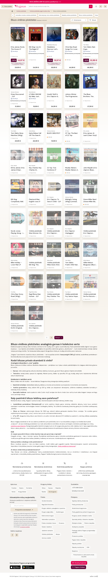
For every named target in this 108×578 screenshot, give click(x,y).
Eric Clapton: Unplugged (70, 232)
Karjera (21, 488)
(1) (51, 56)
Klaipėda (58, 488)
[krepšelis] (105, 6)
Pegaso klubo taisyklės (79, 540)
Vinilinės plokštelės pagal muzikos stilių (40, 11)
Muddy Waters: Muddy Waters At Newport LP (71, 170)
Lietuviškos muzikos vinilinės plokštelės (26, 15)
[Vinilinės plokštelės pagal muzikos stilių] (12, 15)
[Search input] (58, 6)
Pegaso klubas (80, 567)
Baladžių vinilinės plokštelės (69, 15)
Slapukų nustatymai (78, 547)
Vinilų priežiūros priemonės (66, 446)
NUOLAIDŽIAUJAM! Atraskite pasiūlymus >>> (45, 2)
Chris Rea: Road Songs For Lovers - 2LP (71, 49)
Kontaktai (29, 488)
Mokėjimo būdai (77, 523)
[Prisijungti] (100, 6)
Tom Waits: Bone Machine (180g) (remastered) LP (17, 135)
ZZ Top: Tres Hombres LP (51, 169)
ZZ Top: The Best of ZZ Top (71, 134)
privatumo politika (25, 527)
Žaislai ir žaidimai (47, 527)
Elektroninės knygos (48, 516)
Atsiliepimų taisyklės (78, 527)
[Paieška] (90, 6)
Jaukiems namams (47, 530)
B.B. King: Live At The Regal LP (35, 48)
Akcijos (58, 534)
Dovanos (61, 523)
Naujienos (75, 551)
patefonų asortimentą (18, 426)
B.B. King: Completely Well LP (17, 201)
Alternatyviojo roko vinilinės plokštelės (49, 15)
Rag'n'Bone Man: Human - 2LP (35, 295)
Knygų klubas (22, 492)
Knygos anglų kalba (47, 512)
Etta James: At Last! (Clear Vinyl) (90, 134)
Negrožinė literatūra (47, 504)
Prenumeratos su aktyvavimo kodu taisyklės (83, 555)
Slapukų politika (76, 543)
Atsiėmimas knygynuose (79, 508)
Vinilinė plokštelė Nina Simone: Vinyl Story (36, 233)
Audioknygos (60, 512)
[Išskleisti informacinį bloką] (96, 6)
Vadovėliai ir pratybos (48, 519)
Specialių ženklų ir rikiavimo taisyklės (83, 519)
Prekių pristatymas (77, 504)
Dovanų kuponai (80, 563)
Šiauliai (44, 492)
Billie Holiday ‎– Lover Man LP (16, 263)
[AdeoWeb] (94, 576)
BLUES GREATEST (53, 133)
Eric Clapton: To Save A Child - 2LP (54, 200)
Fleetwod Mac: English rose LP (34, 200)
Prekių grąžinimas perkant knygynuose (83, 512)
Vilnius (43, 488)
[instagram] (16, 535)
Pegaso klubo (18, 63)
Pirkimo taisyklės (89, 523)
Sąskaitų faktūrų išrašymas (80, 501)
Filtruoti (94, 20)
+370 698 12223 (77, 488)
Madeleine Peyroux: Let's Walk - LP (52, 49)
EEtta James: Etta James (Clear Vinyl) (17, 170)
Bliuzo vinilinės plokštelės (86, 15)
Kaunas (50, 488)
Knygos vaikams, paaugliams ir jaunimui (53, 508)
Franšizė (14, 488)
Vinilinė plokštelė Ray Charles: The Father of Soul (53, 296)
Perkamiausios (77, 20)
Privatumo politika (77, 536)
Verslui (13, 492)
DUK (88, 547)
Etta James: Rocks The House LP (18, 48)
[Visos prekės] (7, 6)
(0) (69, 60)
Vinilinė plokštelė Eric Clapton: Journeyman (53, 233)
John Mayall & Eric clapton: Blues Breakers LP (90, 170)
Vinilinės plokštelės (21, 11)
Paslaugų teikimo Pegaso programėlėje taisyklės (83, 531)
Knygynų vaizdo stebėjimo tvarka (82, 516)
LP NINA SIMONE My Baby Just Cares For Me (35, 96)
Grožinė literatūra (47, 501)
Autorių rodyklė (46, 538)
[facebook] (12, 535)
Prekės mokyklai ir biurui (49, 523)
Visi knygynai (52, 492)
